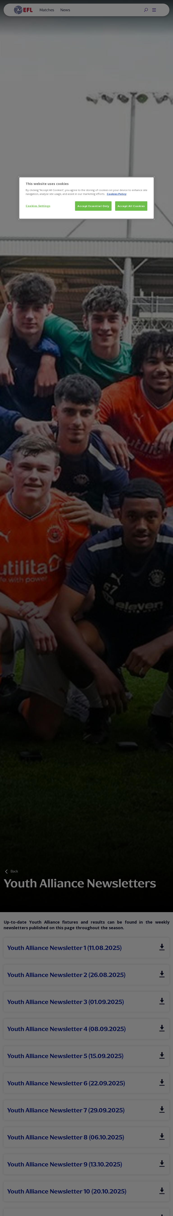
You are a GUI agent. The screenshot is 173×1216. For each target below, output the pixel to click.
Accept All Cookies (131, 206)
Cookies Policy (116, 194)
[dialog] (86, 198)
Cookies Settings (38, 205)
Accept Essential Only (93, 206)
